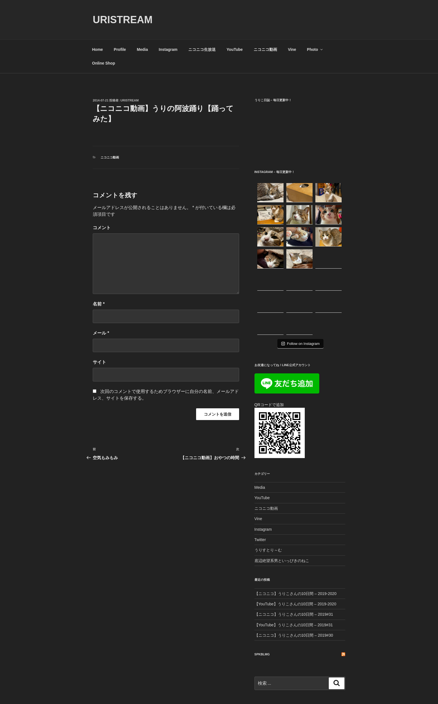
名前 (99, 304)
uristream (129, 100)
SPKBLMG (262, 610)
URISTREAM (123, 19)
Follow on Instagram (300, 299)
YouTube (235, 49)
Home (97, 49)
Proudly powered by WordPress (118, 691)
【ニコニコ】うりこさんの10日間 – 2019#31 (293, 570)
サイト (99, 362)
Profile (120, 49)
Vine (292, 49)
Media (142, 49)
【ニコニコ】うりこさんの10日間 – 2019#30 (293, 591)
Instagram (168, 49)
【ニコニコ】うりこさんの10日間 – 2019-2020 (295, 549)
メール (101, 333)
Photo (315, 49)
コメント (102, 227)
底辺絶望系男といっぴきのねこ (281, 516)
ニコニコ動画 (265, 49)
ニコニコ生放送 (202, 49)
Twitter (260, 495)
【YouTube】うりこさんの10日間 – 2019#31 (293, 581)
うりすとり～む (268, 506)
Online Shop (103, 63)
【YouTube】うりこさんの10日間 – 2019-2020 (295, 560)
